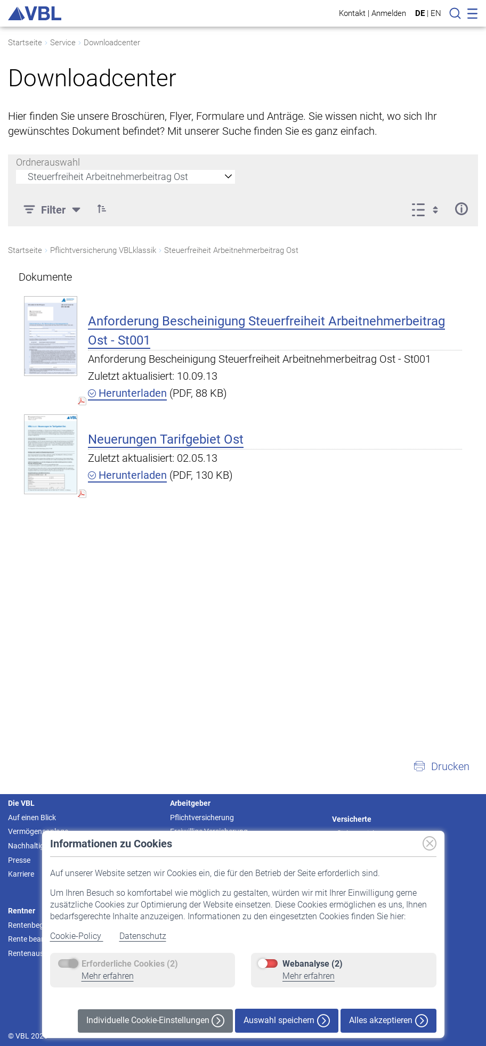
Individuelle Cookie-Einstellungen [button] (155, 1020)
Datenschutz (142, 936)
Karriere (21, 874)
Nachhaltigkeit (32, 845)
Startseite (25, 42)
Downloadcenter (112, 42)
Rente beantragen (37, 939)
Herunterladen (127, 393)
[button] (101, 208)
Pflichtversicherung (202, 817)
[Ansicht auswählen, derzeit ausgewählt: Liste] (428, 208)
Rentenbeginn (31, 925)
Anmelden (388, 13)
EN (436, 13)
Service (63, 42)
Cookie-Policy (76, 936)
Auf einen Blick (32, 817)
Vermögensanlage (38, 831)
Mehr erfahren (108, 976)
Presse (19, 860)
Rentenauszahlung (39, 953)
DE (420, 13)
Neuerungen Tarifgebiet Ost (166, 439)
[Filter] (53, 208)
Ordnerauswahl (48, 162)
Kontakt (352, 13)
